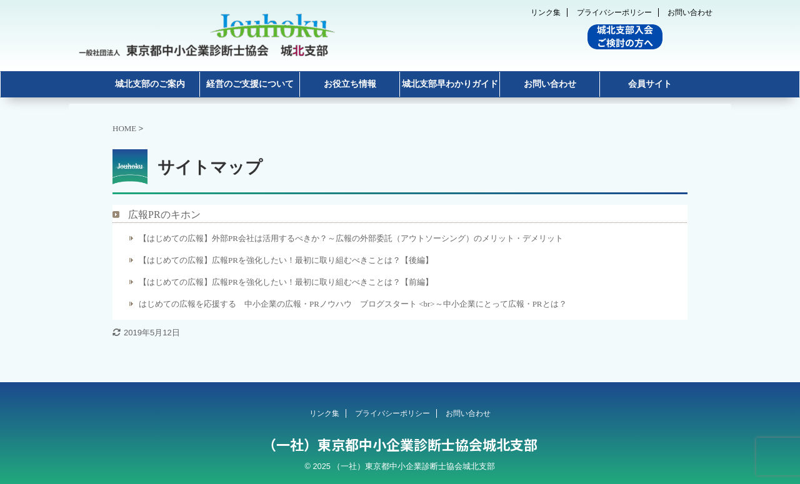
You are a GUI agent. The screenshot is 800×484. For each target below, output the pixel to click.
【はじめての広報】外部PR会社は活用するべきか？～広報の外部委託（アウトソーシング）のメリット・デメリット (351, 238)
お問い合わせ (690, 12)
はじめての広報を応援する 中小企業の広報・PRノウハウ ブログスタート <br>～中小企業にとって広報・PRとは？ (353, 304)
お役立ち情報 (350, 84)
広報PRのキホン (164, 214)
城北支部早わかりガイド (450, 84)
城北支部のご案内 (150, 84)
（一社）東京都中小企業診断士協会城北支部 (400, 444)
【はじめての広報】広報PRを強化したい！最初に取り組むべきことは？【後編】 (286, 260)
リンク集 (546, 12)
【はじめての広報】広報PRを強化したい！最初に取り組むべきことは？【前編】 (286, 282)
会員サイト (650, 84)
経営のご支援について (250, 84)
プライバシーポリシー (614, 12)
